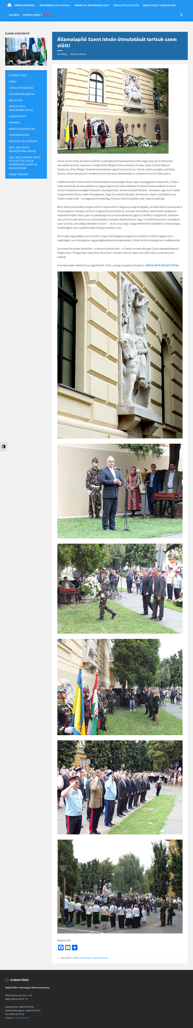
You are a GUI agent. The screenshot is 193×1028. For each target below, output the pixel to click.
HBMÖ (76, 957)
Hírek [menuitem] (13, 81)
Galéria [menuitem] (14, 15)
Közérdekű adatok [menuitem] (22, 94)
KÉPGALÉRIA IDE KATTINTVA (162, 265)
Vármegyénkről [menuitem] (24, 5)
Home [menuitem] (9, 6)
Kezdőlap (62, 54)
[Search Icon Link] (181, 15)
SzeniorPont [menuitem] (18, 116)
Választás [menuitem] (15, 100)
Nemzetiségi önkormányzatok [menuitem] (21, 108)
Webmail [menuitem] (14, 122)
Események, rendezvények (93, 957)
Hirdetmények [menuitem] (18, 174)
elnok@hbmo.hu (20, 1017)
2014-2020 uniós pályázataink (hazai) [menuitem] (22, 149)
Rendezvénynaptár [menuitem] (22, 129)
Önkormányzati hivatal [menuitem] (54, 5)
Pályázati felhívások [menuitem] (23, 141)
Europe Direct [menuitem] (32, 15)
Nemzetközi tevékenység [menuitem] (159, 5)
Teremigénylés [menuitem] (19, 135)
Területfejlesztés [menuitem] (125, 5)
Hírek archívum (78, 54)
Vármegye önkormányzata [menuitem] (91, 5)
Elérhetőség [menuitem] (18, 75)
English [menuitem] (47, 15)
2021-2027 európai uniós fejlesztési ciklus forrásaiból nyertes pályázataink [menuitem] (25, 163)
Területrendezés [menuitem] (21, 88)
